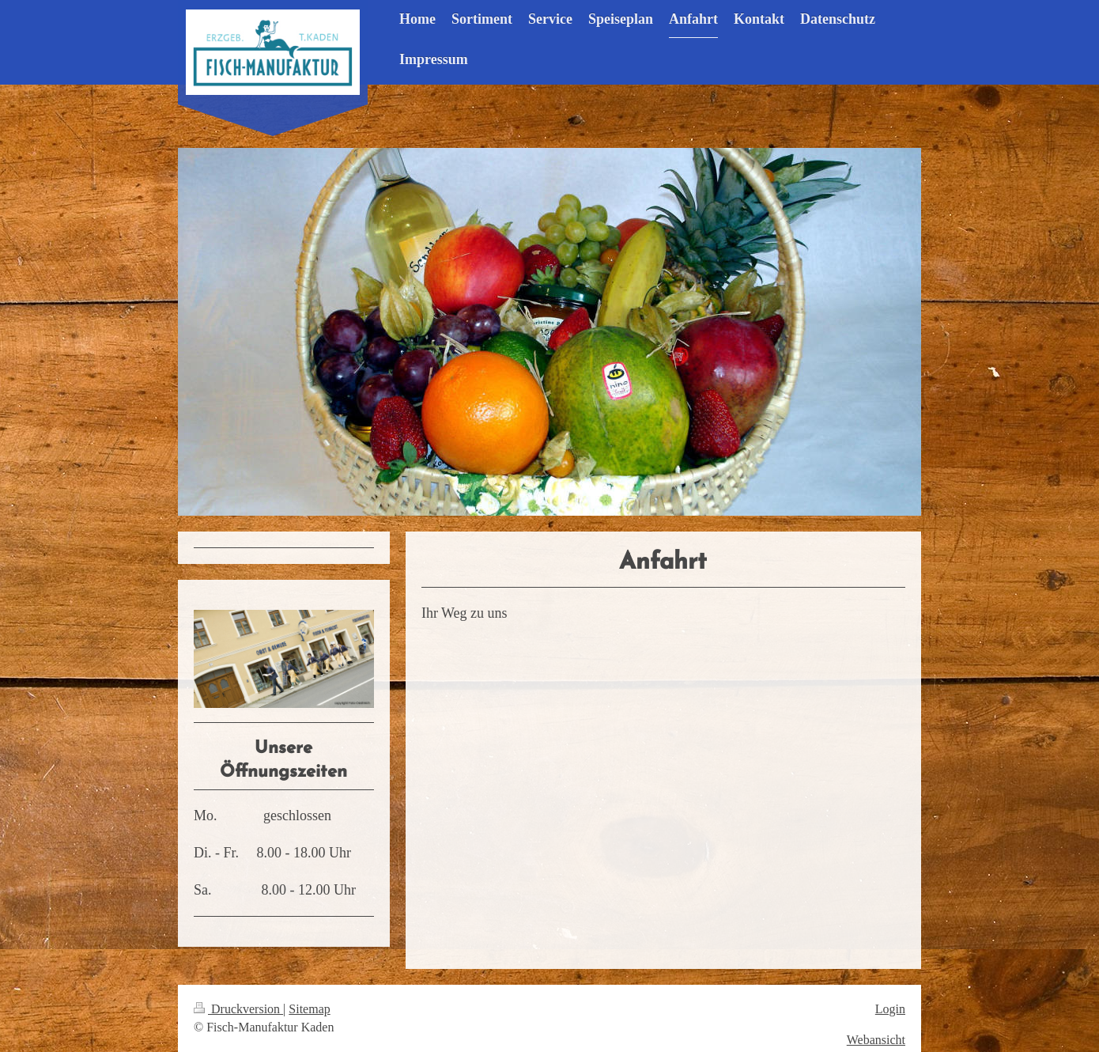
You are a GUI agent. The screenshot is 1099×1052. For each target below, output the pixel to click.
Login (890, 1009)
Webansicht (876, 1039)
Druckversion (238, 1009)
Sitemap (309, 1009)
